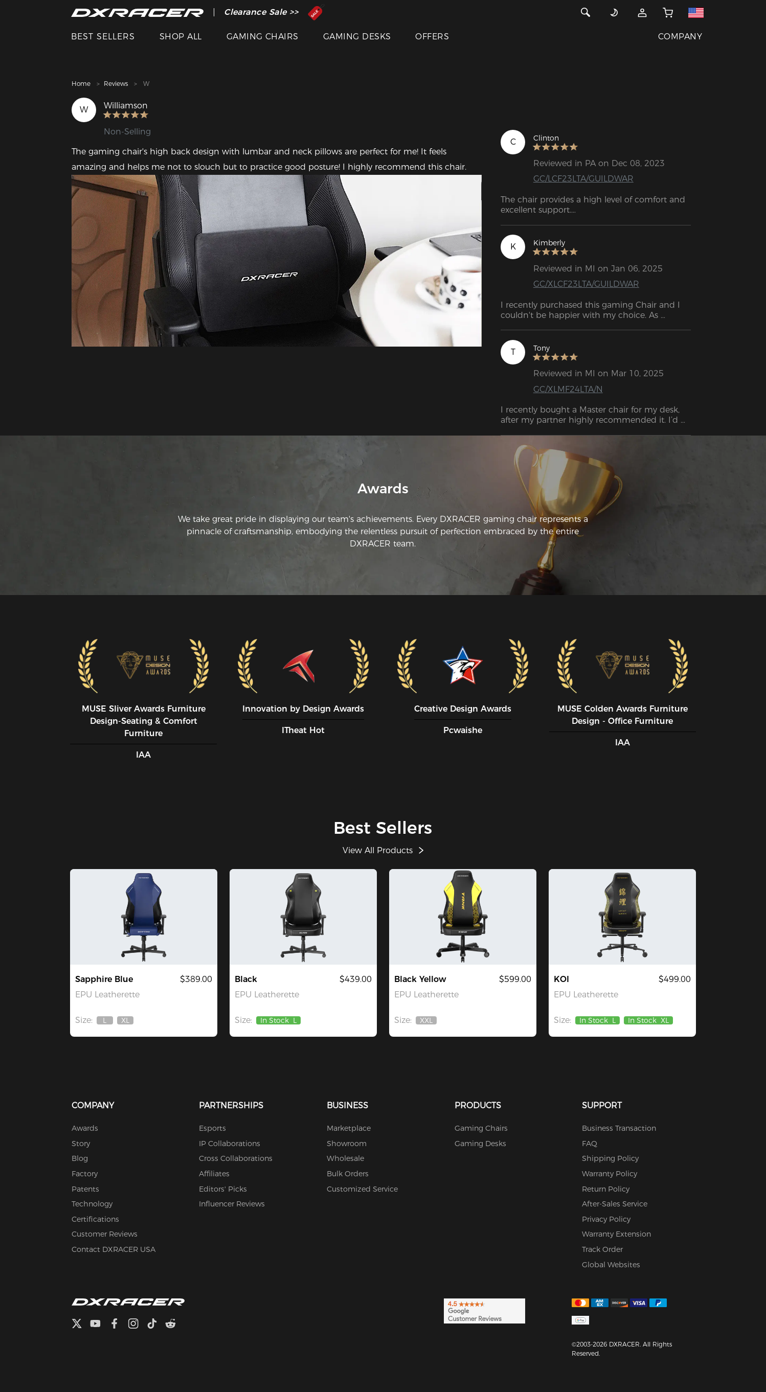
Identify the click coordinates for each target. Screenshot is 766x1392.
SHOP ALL (181, 36)
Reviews (116, 83)
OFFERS (432, 36)
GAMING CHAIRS (263, 36)
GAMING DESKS (357, 36)
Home (81, 83)
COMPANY (680, 36)
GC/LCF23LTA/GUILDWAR (583, 179)
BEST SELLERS (103, 36)
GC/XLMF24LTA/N (568, 389)
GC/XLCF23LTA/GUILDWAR (586, 284)
